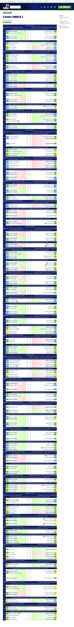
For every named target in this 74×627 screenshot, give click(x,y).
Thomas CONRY (50, 471)
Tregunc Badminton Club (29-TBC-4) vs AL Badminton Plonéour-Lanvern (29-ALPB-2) (30, 463)
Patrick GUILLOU (13, 518)
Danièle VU (11, 558)
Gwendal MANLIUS (49, 419)
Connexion (64, 7)
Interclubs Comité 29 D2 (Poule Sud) (47, 495)
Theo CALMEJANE (49, 518)
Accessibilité (67, 1)
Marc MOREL (12, 143)
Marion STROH (50, 95)
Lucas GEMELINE (13, 121)
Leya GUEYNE (50, 76)
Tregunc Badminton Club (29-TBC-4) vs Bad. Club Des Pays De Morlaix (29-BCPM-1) (29, 218)
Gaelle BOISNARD (49, 289)
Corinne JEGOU (50, 542)
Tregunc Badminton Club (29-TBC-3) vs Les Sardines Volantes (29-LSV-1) (30, 568)
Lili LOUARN (12, 45)
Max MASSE (12, 167)
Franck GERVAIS (12, 500)
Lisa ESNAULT (12, 301)
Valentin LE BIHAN (49, 283)
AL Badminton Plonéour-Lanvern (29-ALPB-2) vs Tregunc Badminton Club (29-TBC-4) (30, 112)
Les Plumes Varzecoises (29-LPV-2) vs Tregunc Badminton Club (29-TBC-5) (30, 546)
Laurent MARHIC (50, 174)
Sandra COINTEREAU (14, 615)
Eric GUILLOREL (50, 190)
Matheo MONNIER (49, 165)
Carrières (46, 1)
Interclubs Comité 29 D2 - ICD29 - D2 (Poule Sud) (44, 451)
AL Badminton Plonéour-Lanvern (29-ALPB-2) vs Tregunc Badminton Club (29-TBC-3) (30, 611)
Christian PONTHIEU (13, 68)
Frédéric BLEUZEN (13, 205)
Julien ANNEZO (50, 210)
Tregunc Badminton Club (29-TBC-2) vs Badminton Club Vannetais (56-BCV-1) (30, 392)
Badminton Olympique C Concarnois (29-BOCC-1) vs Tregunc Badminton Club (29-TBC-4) (29, 159)
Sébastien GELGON (13, 374)
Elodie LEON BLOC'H (49, 434)
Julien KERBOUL (50, 172)
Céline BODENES (13, 588)
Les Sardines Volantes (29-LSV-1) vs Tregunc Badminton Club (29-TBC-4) (30, 195)
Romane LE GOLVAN (49, 385)
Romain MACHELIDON (48, 66)
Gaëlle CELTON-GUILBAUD (47, 45)
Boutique (40, 1)
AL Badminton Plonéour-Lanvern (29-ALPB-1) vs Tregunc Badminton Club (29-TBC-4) (30, 337)
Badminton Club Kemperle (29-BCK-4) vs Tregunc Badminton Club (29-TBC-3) (30, 562)
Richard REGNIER (50, 394)
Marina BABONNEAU (49, 187)
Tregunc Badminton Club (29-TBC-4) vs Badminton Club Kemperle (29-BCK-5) (30, 317)
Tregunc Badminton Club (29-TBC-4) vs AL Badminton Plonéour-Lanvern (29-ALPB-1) (30, 303)
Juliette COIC (12, 187)
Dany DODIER (50, 221)
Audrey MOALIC (12, 508)
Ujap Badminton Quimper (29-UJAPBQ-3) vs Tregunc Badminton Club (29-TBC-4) (30, 41)
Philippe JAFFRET (50, 423)
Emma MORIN (50, 163)
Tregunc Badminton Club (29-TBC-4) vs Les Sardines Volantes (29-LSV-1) (30, 29)
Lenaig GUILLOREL (13, 601)
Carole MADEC (50, 223)
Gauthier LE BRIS (13, 36)
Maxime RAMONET (49, 346)
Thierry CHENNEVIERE (48, 447)
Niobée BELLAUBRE (49, 348)
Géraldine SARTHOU (13, 412)
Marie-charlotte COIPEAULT (15, 33)
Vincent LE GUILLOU (49, 520)
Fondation (34, 1)
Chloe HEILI (11, 372)
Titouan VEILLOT (50, 235)
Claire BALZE (51, 558)
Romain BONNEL (50, 311)
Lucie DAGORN (12, 240)
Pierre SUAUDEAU (49, 212)
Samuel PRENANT (13, 138)
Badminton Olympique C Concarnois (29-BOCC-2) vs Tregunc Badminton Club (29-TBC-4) (29, 63)
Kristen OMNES (50, 240)
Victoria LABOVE (13, 76)
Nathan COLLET (12, 66)
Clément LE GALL (50, 530)
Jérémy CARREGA (50, 106)
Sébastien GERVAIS (49, 31)
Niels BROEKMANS (49, 389)
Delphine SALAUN (13, 116)
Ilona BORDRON (50, 491)
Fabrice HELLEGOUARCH (15, 360)
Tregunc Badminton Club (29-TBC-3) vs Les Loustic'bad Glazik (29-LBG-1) (30, 528)
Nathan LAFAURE (13, 59)
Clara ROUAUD (50, 278)
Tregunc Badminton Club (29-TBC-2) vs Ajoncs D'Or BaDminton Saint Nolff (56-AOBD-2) (29, 380)
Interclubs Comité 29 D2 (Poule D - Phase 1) (45, 295)
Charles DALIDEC (13, 333)
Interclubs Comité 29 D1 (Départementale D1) (45, 132)
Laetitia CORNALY (13, 57)
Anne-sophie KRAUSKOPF (15, 396)
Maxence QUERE (50, 364)
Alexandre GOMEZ (49, 252)
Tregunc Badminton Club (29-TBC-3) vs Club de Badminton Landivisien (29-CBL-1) (30, 429)
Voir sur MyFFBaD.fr (64, 27)
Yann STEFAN (50, 473)
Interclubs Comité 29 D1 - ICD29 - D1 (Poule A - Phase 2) (42, 356)
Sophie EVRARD (50, 396)
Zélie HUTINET (50, 246)
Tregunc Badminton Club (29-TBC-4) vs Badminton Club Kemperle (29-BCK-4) (30, 208)
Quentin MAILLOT (49, 258)
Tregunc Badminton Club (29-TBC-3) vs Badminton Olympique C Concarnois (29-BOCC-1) (29, 441)
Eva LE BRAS (51, 254)
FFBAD (5, 1)
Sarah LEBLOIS (50, 151)
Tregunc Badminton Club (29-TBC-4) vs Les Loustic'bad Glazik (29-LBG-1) (30, 183)
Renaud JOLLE (12, 512)
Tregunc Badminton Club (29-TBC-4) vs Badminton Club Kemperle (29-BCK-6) (30, 72)
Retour (8, 12)
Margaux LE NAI (12, 385)
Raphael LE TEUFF (13, 61)
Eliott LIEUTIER (12, 366)
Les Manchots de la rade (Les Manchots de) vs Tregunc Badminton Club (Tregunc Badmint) (30, 404)
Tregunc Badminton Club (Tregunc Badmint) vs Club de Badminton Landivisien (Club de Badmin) (30, 414)
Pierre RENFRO (12, 554)
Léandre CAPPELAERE (14, 161)
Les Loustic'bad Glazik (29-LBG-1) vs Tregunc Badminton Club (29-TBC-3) (30, 597)
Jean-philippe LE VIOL (49, 185)
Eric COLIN (11, 549)
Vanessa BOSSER (50, 468)
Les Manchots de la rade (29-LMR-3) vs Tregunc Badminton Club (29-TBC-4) (29, 202)
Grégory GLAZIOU (49, 233)
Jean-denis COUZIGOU (48, 449)
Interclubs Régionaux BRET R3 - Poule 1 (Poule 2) (44, 378)
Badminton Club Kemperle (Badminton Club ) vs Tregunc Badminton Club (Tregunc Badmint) (30, 358)
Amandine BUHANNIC (48, 588)
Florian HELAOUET (49, 592)
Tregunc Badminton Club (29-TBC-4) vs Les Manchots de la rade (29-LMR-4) (29, 250)
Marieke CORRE (50, 532)
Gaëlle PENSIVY (50, 508)
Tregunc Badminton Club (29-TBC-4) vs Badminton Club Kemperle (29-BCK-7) (30, 82)
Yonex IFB (28, 1)
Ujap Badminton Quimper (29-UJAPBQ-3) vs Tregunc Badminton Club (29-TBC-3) (30, 497)
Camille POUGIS (12, 329)
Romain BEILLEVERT (14, 55)
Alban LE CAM (50, 443)
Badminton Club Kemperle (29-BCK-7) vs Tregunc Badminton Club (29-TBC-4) (30, 53)
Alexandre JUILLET (13, 206)
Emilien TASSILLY (50, 80)
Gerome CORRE (12, 47)
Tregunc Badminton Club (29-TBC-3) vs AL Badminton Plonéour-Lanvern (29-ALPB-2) (30, 534)
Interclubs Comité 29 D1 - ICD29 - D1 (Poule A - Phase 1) (42, 428)
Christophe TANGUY (13, 370)
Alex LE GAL (51, 244)
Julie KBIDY (51, 179)
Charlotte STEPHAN (49, 33)
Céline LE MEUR (12, 566)
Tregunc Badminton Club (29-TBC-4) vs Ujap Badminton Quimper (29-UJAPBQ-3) (30, 124)
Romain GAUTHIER (13, 43)
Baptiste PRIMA (50, 108)
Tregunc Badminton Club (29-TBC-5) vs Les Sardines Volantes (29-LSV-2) (30, 516)
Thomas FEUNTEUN (13, 136)
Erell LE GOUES (50, 481)
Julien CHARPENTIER (49, 460)
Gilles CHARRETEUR (49, 38)
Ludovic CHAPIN (50, 36)
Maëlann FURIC (50, 47)
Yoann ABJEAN (12, 114)
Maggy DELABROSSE (14, 362)
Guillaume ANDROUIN (48, 256)
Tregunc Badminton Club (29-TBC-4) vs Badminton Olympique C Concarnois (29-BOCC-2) (29, 104)
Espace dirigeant (11, 1)
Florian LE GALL (50, 322)
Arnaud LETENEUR (49, 74)
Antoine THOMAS (13, 31)
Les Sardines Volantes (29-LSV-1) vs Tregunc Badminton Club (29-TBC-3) (30, 504)
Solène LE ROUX (50, 445)
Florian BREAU (50, 383)
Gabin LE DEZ (12, 447)
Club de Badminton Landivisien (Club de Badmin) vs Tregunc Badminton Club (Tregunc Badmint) (30, 368)
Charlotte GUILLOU (13, 163)
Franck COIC (51, 306)
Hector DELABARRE (49, 479)
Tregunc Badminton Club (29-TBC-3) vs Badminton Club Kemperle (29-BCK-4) (30, 605)
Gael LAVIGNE (12, 49)
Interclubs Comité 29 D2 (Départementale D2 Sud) (44, 27)
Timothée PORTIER (13, 502)
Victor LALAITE (50, 320)
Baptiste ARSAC (12, 197)
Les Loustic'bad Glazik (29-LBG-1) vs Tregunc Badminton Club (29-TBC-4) (30, 133)
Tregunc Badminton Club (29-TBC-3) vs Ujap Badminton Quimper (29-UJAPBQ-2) (30, 477)
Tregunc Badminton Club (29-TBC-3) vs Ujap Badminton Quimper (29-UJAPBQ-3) (30, 584)
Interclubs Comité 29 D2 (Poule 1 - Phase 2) (45, 228)
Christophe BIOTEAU (14, 564)
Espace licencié (20, 1)
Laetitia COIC (51, 308)
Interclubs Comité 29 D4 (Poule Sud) (47, 514)
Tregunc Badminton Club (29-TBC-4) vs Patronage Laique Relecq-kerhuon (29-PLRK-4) (30, 169)
